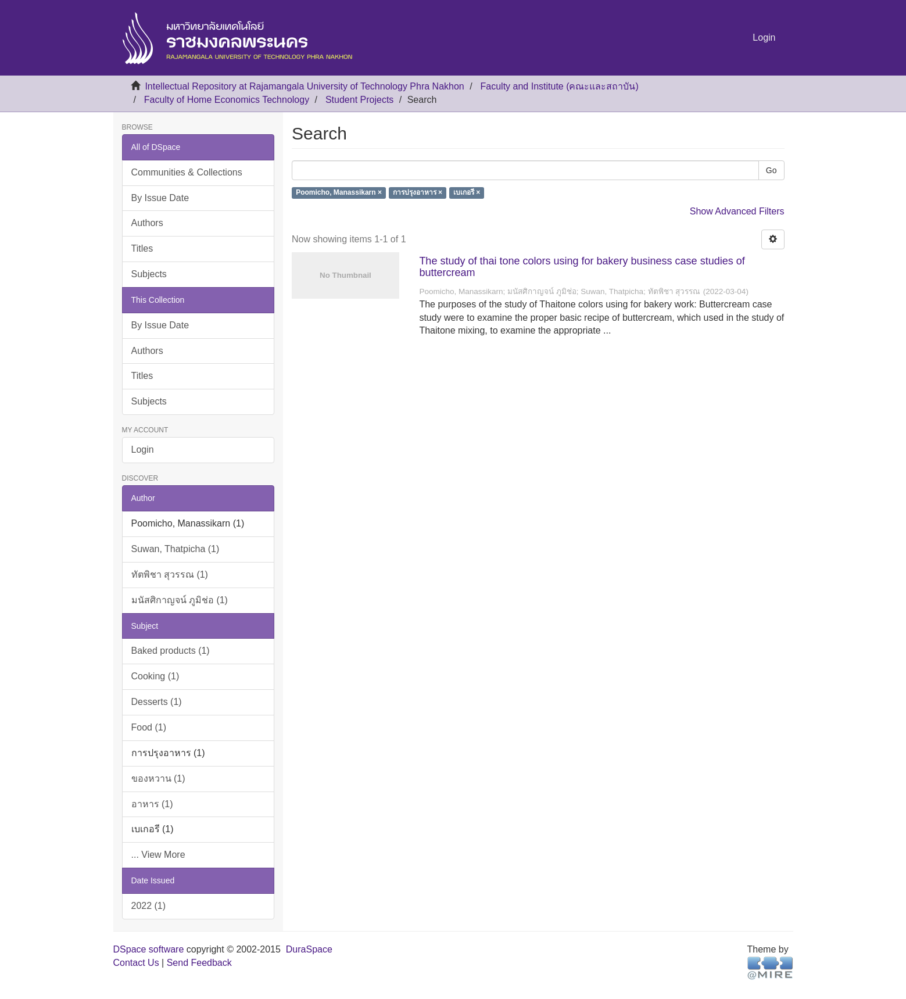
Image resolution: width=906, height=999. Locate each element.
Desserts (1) (156, 702)
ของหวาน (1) (158, 778)
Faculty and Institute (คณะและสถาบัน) (560, 86)
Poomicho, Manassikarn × (339, 193)
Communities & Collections (186, 172)
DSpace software (148, 949)
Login (142, 449)
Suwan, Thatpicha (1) (175, 549)
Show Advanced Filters (737, 211)
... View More (158, 855)
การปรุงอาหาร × (417, 193)
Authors (147, 223)
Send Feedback (199, 963)
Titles (142, 248)
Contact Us (136, 963)
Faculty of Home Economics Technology (226, 100)
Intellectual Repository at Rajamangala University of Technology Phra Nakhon (304, 86)
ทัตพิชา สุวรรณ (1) (169, 574)
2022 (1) (148, 906)
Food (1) (148, 727)
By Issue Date (160, 198)
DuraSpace (309, 949)
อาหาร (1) (152, 804)
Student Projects (359, 100)
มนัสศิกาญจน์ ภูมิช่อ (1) (179, 600)
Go (771, 170)
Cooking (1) (155, 676)
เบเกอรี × (466, 193)
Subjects (149, 274)
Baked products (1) (170, 651)
